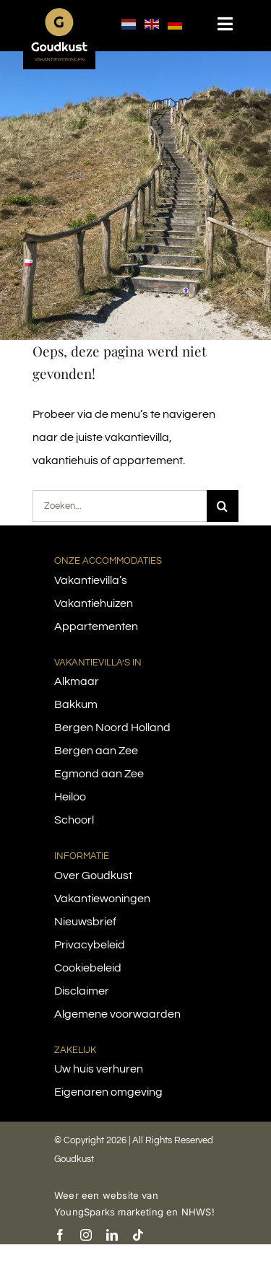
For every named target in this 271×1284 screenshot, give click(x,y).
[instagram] (86, 1235)
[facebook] (60, 1235)
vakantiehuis (65, 460)
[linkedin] (112, 1235)
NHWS (196, 1212)
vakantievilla (137, 437)
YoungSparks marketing (108, 1212)
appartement (148, 460)
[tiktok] (138, 1235)
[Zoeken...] (120, 506)
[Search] (222, 506)
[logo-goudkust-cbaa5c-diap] (59, 13)
